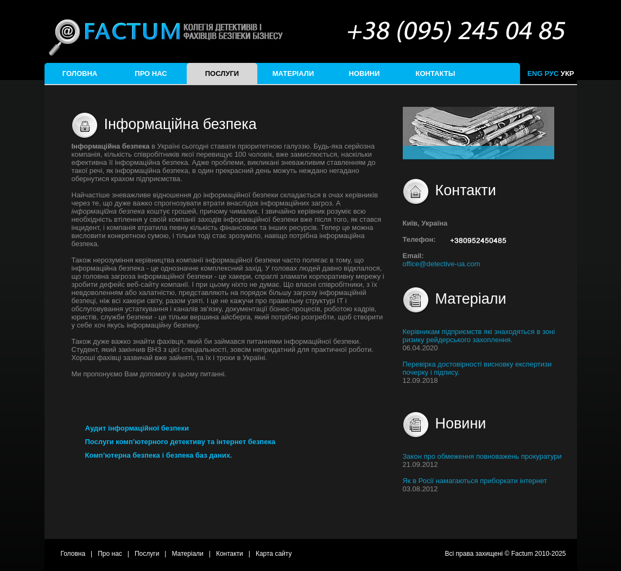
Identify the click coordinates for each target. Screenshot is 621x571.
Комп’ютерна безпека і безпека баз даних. (158, 455)
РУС (551, 73)
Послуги (222, 73)
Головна (79, 73)
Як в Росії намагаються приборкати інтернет (475, 481)
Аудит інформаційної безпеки (137, 428)
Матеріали (293, 73)
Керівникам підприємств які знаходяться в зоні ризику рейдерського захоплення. (479, 336)
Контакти (229, 553)
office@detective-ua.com (441, 264)
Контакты (435, 73)
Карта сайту (274, 553)
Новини (364, 73)
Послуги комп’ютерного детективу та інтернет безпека (180, 442)
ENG (534, 73)
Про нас (151, 73)
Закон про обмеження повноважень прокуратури (482, 456)
